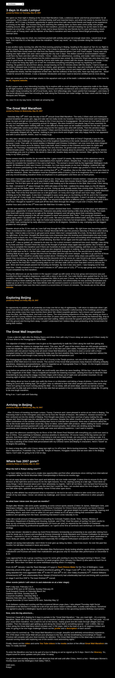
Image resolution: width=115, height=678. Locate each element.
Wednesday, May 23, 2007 (33, 111)
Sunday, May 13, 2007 (31, 464)
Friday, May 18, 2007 (30, 300)
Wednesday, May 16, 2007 (33, 407)
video (27, 643)
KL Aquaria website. (18, 80)
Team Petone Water (67, 567)
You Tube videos (47, 643)
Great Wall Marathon (94, 643)
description (72, 628)
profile (58, 628)
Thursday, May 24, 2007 (32, 13)
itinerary (98, 652)
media (63, 643)
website (9, 287)
